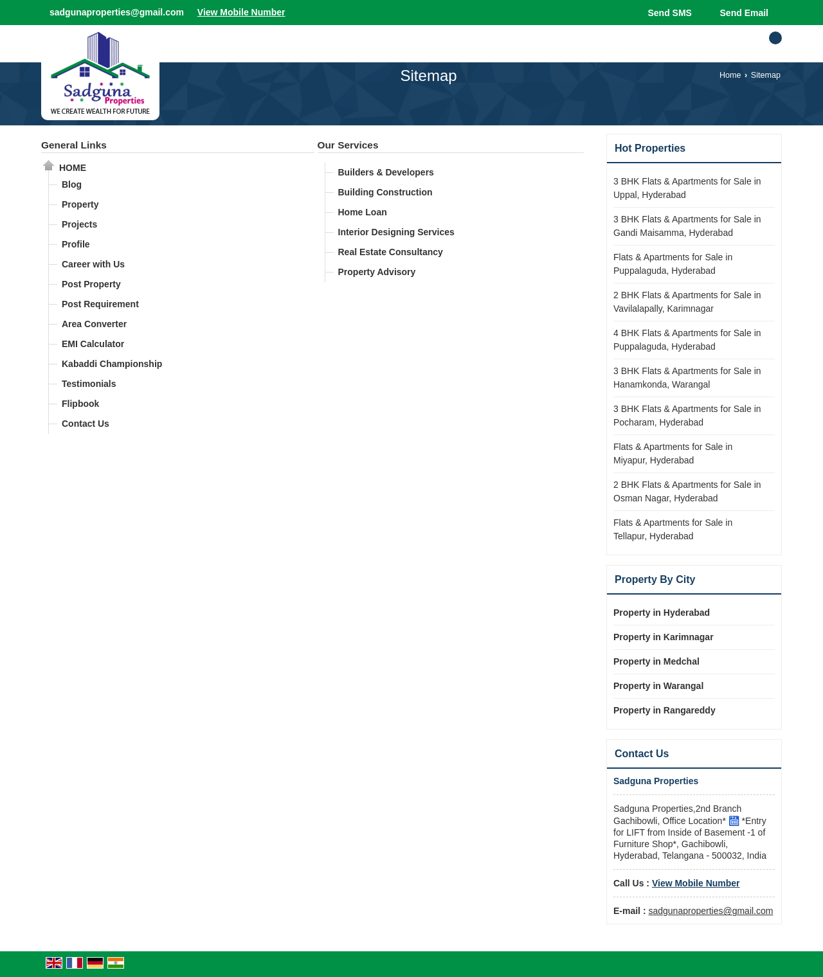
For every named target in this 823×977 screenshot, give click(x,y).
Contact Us (85, 423)
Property (80, 204)
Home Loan (362, 212)
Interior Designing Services (396, 232)
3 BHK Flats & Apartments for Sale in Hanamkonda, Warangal (687, 378)
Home (730, 75)
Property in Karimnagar (663, 637)
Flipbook (80, 404)
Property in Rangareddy (664, 710)
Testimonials (89, 384)
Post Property (91, 284)
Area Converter (94, 324)
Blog (72, 184)
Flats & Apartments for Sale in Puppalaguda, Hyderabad (672, 264)
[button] (241, 12)
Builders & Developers (386, 172)
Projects (79, 224)
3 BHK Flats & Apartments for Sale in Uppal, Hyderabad (687, 188)
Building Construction (385, 192)
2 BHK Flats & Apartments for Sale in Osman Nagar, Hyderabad (687, 491)
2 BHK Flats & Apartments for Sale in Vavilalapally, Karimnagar (687, 302)
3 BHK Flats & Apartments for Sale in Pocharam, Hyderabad (687, 415)
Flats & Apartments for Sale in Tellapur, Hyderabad (672, 529)
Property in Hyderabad (661, 612)
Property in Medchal (656, 661)
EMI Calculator (93, 344)
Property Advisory (377, 272)
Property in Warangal (658, 686)
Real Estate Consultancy (390, 252)
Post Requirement (100, 304)
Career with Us (93, 264)
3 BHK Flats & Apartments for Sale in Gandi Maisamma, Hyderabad (687, 226)
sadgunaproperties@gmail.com (117, 12)
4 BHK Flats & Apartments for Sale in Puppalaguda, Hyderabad (687, 340)
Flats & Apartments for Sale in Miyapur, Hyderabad (672, 453)
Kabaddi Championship (112, 364)
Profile (76, 244)
